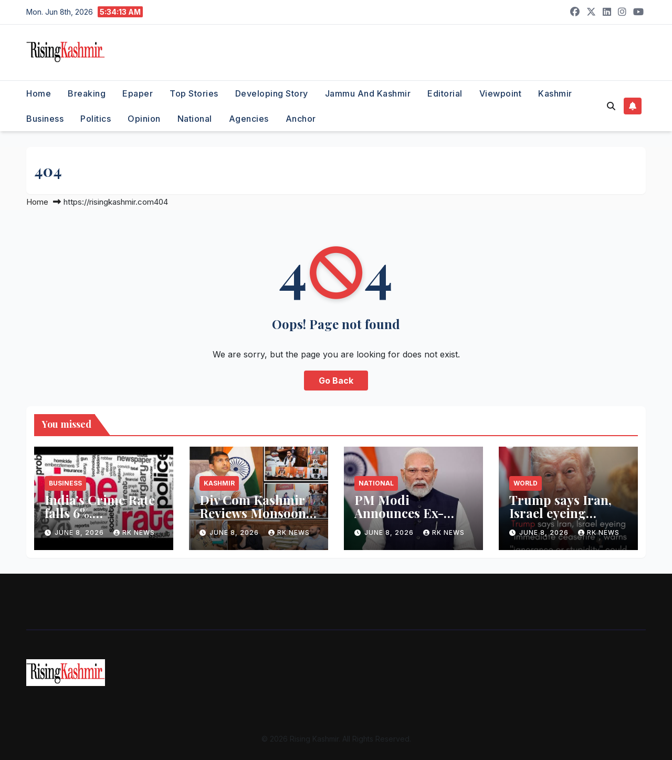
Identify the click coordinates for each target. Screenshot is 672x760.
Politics (95, 118)
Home (38, 93)
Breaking (87, 93)
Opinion (144, 118)
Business (45, 118)
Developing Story (271, 93)
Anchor (301, 118)
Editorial (445, 93)
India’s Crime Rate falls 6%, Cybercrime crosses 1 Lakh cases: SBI (103, 519)
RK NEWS (134, 532)
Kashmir (555, 93)
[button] (611, 106)
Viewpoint (500, 93)
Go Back (336, 380)
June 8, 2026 (80, 532)
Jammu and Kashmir (368, 93)
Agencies (249, 118)
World (525, 483)
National (194, 118)
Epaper (137, 93)
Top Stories (194, 93)
